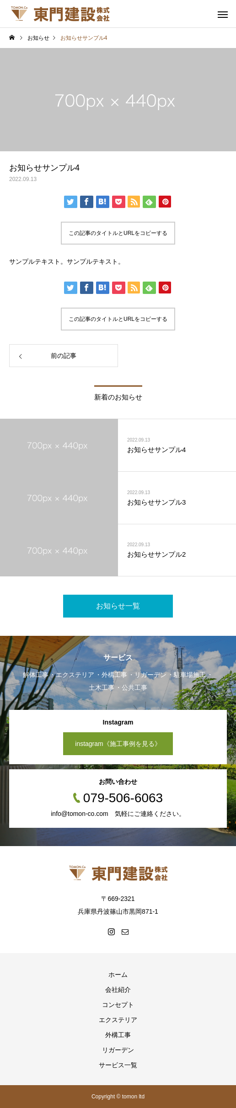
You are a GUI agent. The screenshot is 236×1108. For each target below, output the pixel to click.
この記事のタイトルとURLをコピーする (118, 233)
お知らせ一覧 (118, 606)
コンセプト (118, 1004)
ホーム (118, 974)
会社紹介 (118, 989)
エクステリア (118, 1019)
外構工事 (118, 1035)
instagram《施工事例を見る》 (118, 743)
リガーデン (118, 1050)
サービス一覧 (118, 1065)
